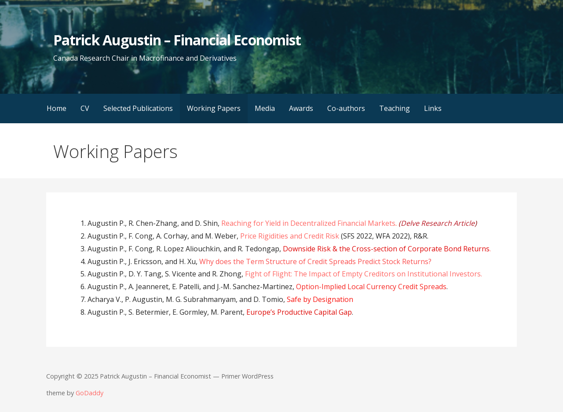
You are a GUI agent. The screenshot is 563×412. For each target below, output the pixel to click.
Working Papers (214, 108)
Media (265, 108)
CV (84, 108)
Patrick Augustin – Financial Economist (177, 39)
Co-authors (346, 108)
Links (433, 108)
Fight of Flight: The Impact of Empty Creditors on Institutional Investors (363, 274)
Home (56, 108)
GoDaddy (89, 393)
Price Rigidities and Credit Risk (289, 236)
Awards (301, 108)
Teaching (394, 108)
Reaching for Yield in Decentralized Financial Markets (308, 223)
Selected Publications (138, 108)
